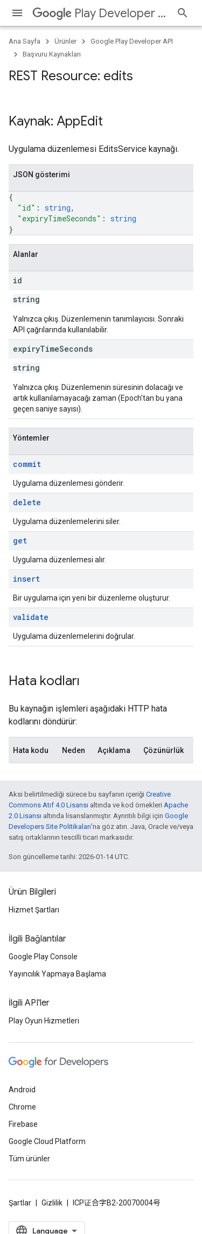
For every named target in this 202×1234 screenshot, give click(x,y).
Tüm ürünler (29, 1158)
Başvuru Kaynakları (52, 54)
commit (27, 464)
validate (30, 617)
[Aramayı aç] (182, 12)
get (20, 540)
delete (27, 502)
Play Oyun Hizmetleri (44, 1020)
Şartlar (20, 1202)
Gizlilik (51, 1202)
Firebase (23, 1124)
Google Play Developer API (131, 41)
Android (22, 1089)
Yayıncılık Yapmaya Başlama (57, 974)
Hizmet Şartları (34, 909)
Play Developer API (100, 13)
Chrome (22, 1107)
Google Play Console (43, 956)
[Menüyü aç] (17, 13)
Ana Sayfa (24, 41)
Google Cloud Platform (47, 1141)
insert (26, 579)
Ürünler (65, 41)
